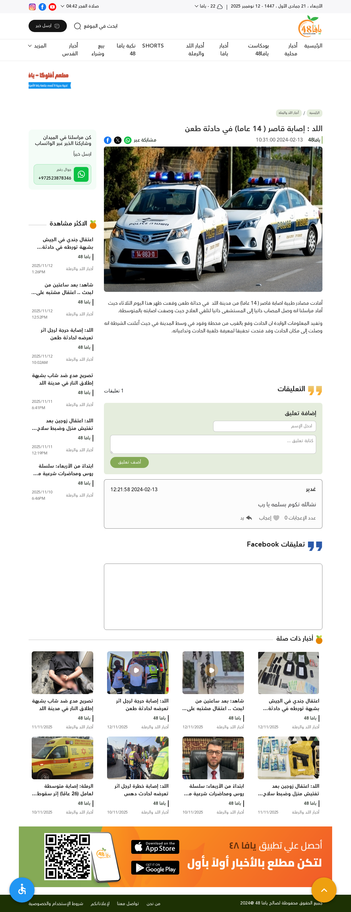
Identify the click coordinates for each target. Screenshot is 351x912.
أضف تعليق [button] (129, 462)
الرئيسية (313, 46)
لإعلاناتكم (100, 903)
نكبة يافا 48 (126, 50)
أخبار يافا (223, 50)
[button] (269, 518)
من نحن (153, 903)
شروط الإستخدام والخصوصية (56, 903)
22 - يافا (211, 6)
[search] (95, 26)
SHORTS (153, 46)
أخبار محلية (290, 50)
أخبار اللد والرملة (195, 50)
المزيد (39, 46)
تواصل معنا (128, 903)
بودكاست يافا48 (258, 50)
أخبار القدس (70, 50)
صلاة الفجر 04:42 (82, 6)
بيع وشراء (97, 50)
